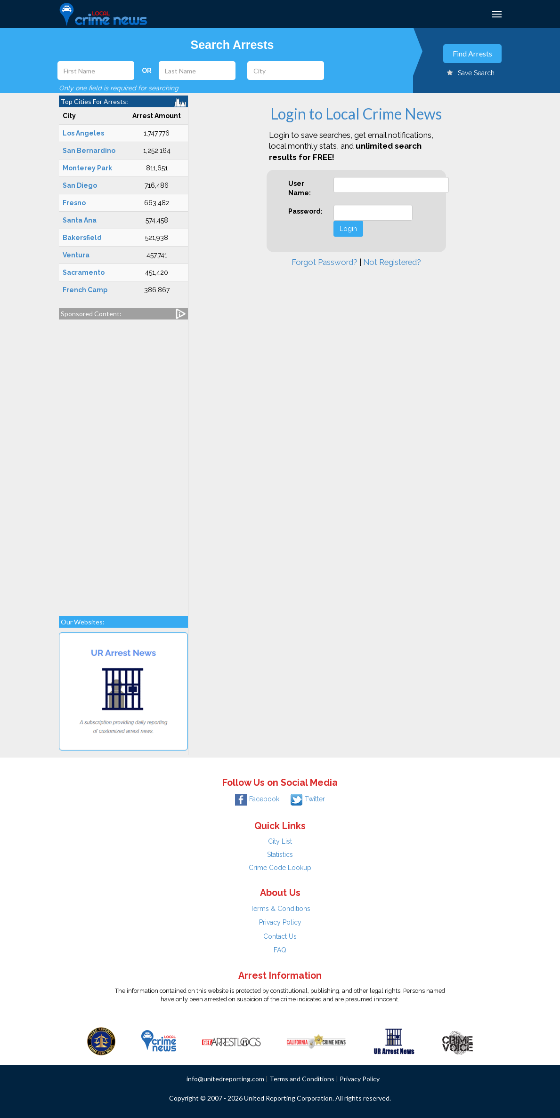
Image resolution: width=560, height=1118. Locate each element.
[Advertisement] (123, 463)
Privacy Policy (280, 922)
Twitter (308, 799)
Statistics (280, 854)
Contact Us (280, 936)
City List (280, 841)
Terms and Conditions (301, 1079)
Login (348, 228)
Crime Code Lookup (280, 867)
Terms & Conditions (280, 908)
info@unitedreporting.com (225, 1079)
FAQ (280, 950)
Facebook (257, 799)
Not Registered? (392, 262)
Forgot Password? (324, 262)
